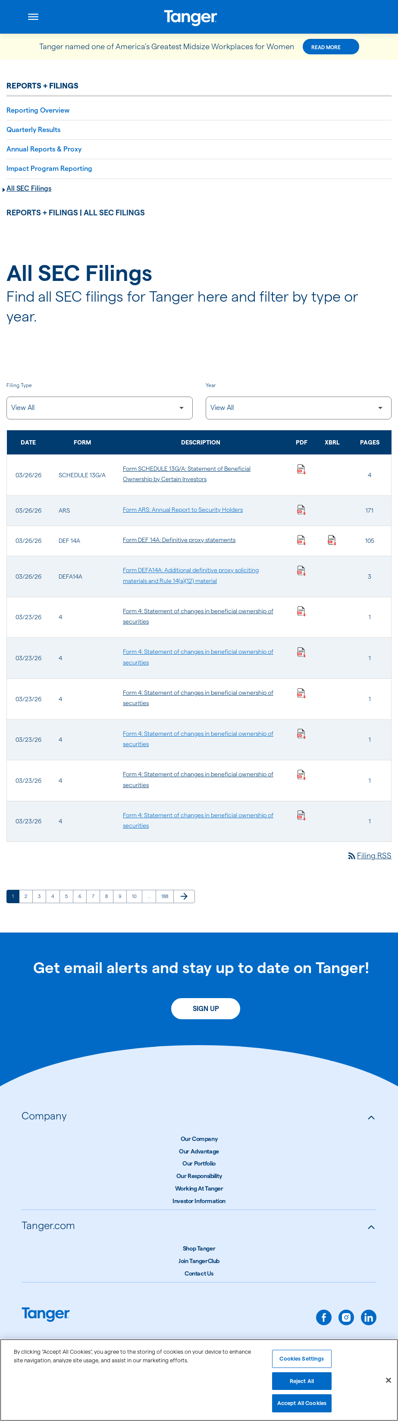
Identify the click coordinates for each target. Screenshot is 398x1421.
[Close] (388, 1383)
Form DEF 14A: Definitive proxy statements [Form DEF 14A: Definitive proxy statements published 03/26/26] (179, 539)
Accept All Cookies (301, 1406)
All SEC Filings (28, 188)
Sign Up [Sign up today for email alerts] (206, 1008)
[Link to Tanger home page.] (46, 1315)
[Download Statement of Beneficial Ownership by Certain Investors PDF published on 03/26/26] (301, 468)
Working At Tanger (199, 1188)
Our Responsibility (199, 1175)
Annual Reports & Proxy (43, 149)
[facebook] (324, 1317)
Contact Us (199, 1273)
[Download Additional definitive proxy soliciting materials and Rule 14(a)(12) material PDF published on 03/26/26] (301, 570)
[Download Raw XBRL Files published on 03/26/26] (332, 540)
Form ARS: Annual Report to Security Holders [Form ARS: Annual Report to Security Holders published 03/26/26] (183, 509)
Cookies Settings (301, 1361)
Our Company (199, 1138)
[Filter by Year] (299, 408)
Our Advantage (199, 1151)
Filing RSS (369, 855)
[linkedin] (369, 1317)
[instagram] (346, 1317)
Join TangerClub (199, 1260)
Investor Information (199, 1200)
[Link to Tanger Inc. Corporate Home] (199, 16)
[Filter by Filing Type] (99, 408)
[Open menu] (33, 17)
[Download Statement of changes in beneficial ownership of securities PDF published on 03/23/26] (301, 611)
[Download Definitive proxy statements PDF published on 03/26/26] (301, 540)
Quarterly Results (33, 129)
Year (211, 385)
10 (137, 896)
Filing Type (19, 385)
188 (166, 896)
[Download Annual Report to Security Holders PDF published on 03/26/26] (301, 509)
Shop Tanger (199, 1248)
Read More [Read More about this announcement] (326, 47)
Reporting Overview (37, 110)
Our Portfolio (199, 1163)
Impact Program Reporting (49, 168)
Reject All (302, 1384)
